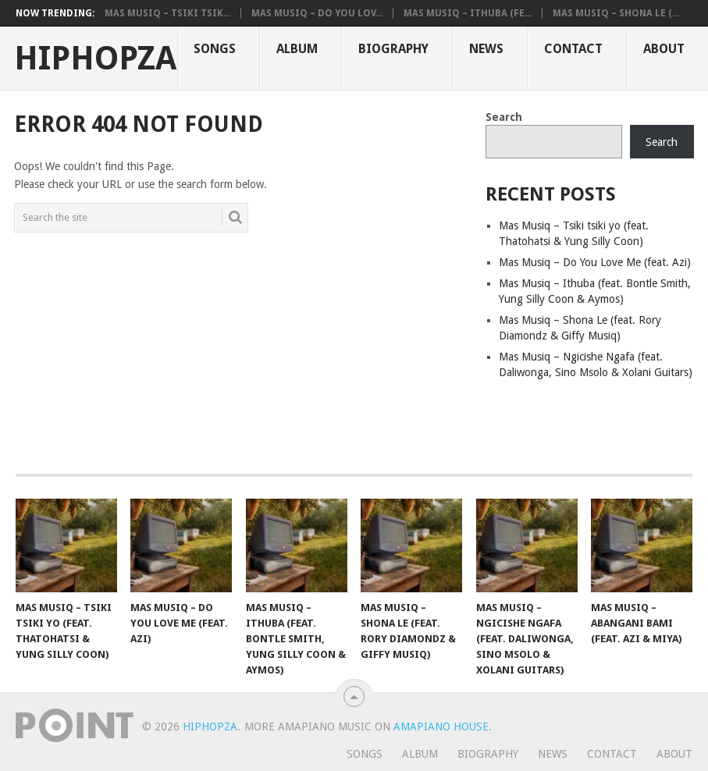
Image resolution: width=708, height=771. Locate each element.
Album (297, 48)
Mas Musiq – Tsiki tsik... (167, 13)
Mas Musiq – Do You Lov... (316, 13)
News (486, 48)
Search (504, 117)
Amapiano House (441, 726)
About (664, 48)
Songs (215, 48)
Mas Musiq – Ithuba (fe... (468, 13)
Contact (573, 48)
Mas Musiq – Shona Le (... (616, 13)
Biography (393, 48)
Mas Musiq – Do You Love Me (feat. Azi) (595, 262)
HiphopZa (95, 58)
